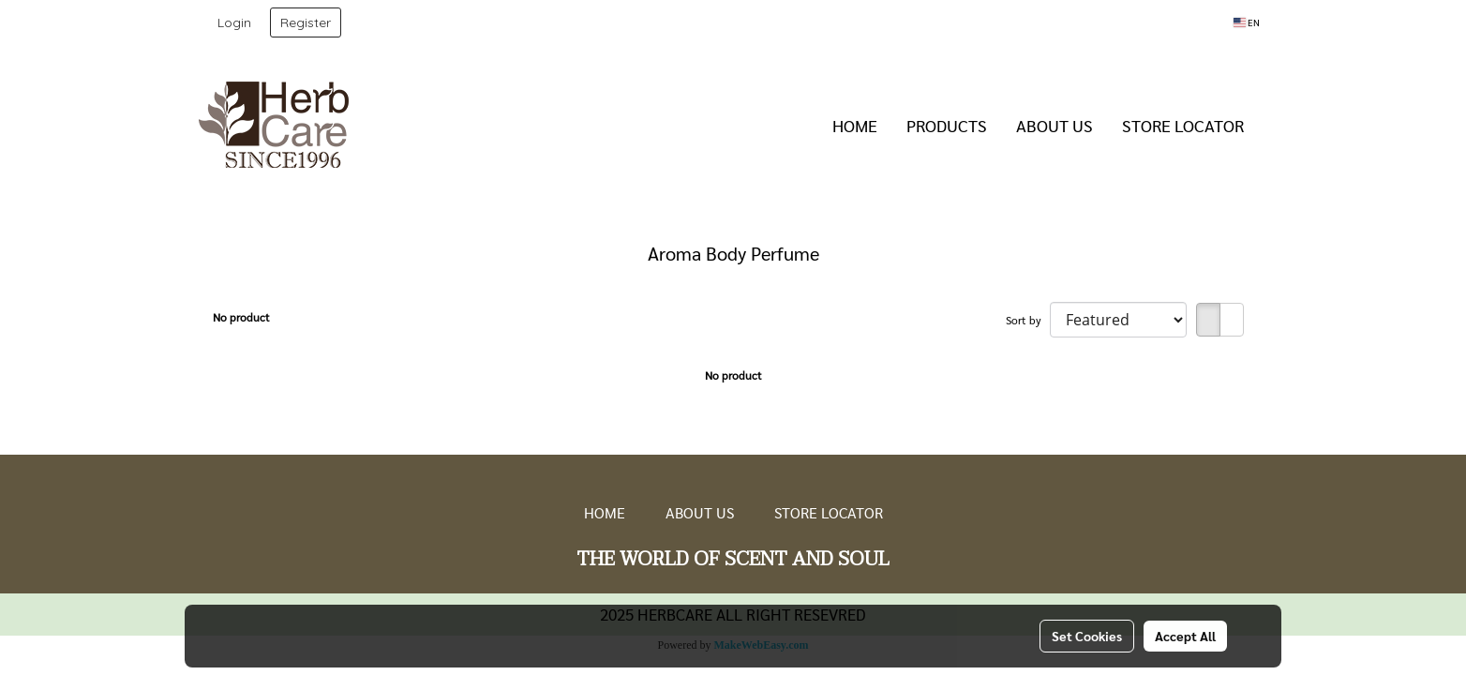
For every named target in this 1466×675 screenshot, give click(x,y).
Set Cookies (1087, 635)
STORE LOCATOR (1183, 125)
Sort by (1028, 319)
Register (305, 22)
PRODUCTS (946, 125)
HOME (854, 125)
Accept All (1185, 635)
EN (1247, 22)
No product (241, 316)
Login (234, 22)
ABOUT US (1054, 125)
